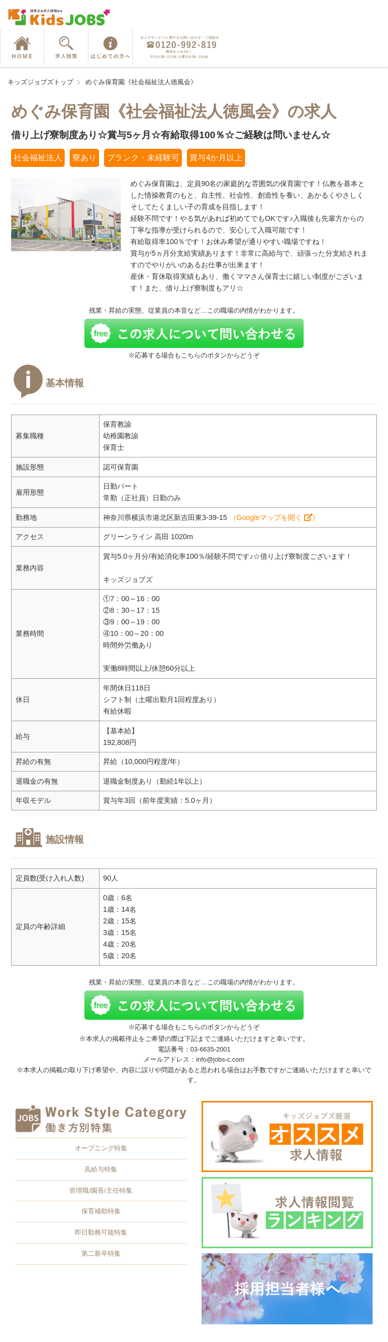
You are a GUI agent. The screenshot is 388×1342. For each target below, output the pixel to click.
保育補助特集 (101, 1211)
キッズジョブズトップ (40, 82)
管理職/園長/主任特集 (100, 1190)
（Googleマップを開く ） (274, 517)
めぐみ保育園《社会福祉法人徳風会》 (141, 82)
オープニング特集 (101, 1148)
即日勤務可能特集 (101, 1232)
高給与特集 (100, 1169)
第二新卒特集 (101, 1253)
